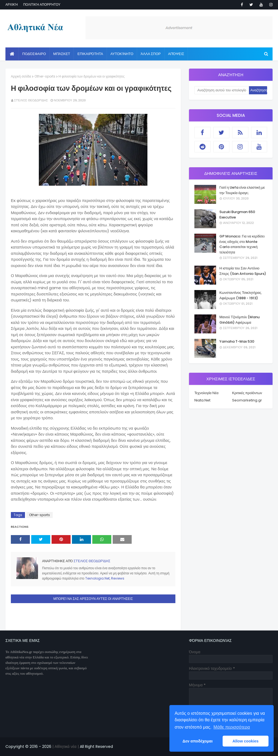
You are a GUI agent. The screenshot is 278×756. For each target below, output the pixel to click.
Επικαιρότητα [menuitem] (90, 53)
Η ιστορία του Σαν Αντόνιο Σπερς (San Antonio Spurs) (242, 271)
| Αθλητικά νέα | (65, 746)
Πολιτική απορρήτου (41, 4)
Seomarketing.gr (247, 400)
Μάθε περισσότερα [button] (231, 727)
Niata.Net (202, 400)
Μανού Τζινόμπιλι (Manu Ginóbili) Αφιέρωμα (239, 319)
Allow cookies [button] (245, 741)
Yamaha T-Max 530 (236, 341)
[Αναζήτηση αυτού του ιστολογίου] (221, 90)
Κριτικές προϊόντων (247, 392)
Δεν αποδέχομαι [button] (197, 741)
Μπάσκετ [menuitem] (61, 53)
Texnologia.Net (97, 578)
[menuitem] (12, 53)
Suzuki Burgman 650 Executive (237, 214)
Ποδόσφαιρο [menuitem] (34, 53)
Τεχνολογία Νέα (206, 392)
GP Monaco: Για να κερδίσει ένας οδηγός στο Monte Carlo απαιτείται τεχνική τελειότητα (242, 244)
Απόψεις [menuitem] (176, 53)
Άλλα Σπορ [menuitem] (151, 53)
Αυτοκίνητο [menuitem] (121, 53)
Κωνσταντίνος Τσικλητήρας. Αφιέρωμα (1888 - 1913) (240, 295)
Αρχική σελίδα (21, 76)
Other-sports (44, 76)
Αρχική (11, 4)
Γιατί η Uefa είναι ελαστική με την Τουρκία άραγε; (242, 190)
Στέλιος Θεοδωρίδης (31, 100)
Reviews (117, 578)
